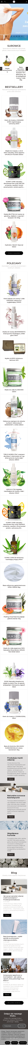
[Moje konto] (26, 2)
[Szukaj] (4, 2)
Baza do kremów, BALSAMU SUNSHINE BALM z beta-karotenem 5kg (14, 748)
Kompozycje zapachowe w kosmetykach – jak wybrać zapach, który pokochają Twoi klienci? (13, 977)
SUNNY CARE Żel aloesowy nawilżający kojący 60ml (14, 558)
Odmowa (14, 1042)
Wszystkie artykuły (14, 1002)
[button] (1, 69)
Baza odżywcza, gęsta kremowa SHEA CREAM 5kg (14, 586)
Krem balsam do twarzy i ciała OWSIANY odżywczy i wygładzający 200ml (14, 300)
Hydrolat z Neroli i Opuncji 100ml (14, 246)
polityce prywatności (12, 1039)
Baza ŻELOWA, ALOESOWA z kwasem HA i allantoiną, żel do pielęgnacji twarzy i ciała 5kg (21, 73)
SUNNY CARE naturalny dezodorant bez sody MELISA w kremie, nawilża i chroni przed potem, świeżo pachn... (14, 184)
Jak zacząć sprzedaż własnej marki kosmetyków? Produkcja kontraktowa (13, 898)
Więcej (11, 779)
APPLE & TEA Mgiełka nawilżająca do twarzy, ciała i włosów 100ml (14, 491)
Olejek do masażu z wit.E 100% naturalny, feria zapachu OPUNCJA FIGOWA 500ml (14, 152)
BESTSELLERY (14, 86)
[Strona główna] (14, 2)
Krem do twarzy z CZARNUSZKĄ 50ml (14, 717)
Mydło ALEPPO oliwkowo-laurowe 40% (14, 359)
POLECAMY (14, 263)
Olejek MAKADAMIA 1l (7, 70)
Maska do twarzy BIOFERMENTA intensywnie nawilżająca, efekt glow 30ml (14, 333)
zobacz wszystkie (14, 253)
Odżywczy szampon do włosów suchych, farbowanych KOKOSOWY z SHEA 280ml (14, 423)
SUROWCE (14, 45)
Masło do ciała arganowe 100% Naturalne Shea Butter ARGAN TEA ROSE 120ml (14, 650)
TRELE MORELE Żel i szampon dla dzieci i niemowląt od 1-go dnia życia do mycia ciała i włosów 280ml (14, 457)
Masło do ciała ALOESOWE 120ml (14, 390)
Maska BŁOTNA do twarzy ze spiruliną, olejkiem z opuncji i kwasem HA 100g (14, 216)
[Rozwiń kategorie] (1, 2)
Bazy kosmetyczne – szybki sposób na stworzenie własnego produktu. (12, 938)
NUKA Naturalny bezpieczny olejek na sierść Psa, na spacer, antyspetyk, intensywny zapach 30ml (14, 684)
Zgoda (7, 1042)
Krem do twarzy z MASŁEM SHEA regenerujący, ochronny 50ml (14, 122)
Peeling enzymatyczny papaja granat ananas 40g (14, 617)
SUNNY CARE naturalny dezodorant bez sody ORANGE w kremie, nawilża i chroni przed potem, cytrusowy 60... (14, 525)
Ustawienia (23, 1042)
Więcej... (7, 915)
